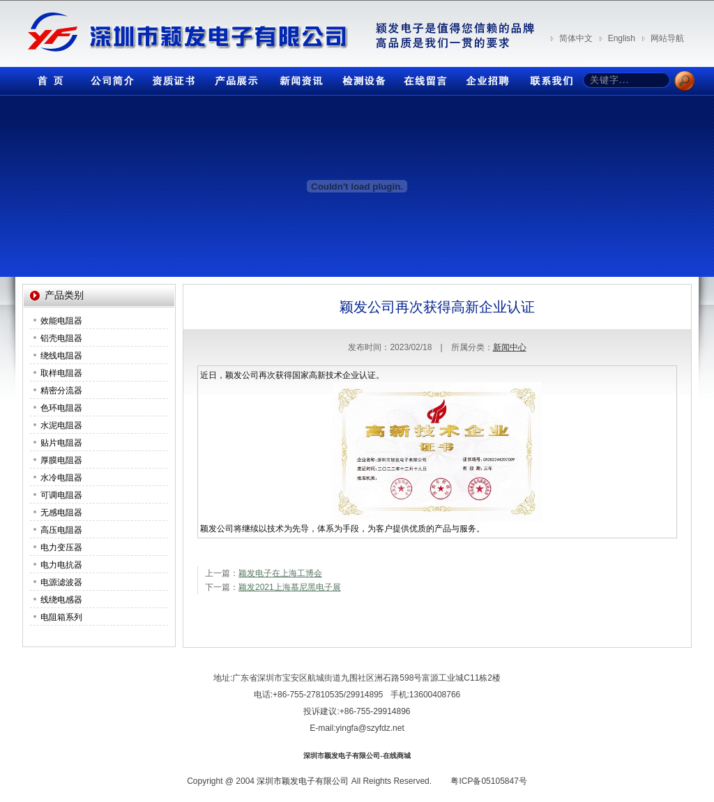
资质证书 (172, 78)
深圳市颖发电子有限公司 (303, 781)
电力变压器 (61, 547)
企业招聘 (486, 78)
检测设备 (360, 78)
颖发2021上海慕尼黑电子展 (289, 587)
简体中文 (576, 38)
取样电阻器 (61, 373)
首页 (46, 78)
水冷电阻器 (61, 478)
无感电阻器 (61, 512)
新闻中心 (509, 347)
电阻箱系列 (61, 617)
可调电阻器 (61, 495)
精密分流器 (61, 390)
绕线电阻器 (61, 356)
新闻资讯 (297, 78)
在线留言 (423, 78)
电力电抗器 (61, 565)
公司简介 (109, 78)
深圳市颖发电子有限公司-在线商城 (356, 755)
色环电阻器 (61, 408)
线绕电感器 (61, 600)
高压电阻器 (61, 530)
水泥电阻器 (61, 425)
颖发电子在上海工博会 (280, 573)
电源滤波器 (61, 582)
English (621, 38)
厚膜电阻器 (61, 460)
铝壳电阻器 (61, 338)
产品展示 (235, 78)
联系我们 (548, 78)
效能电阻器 (61, 321)
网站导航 (667, 38)
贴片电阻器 (61, 443)
